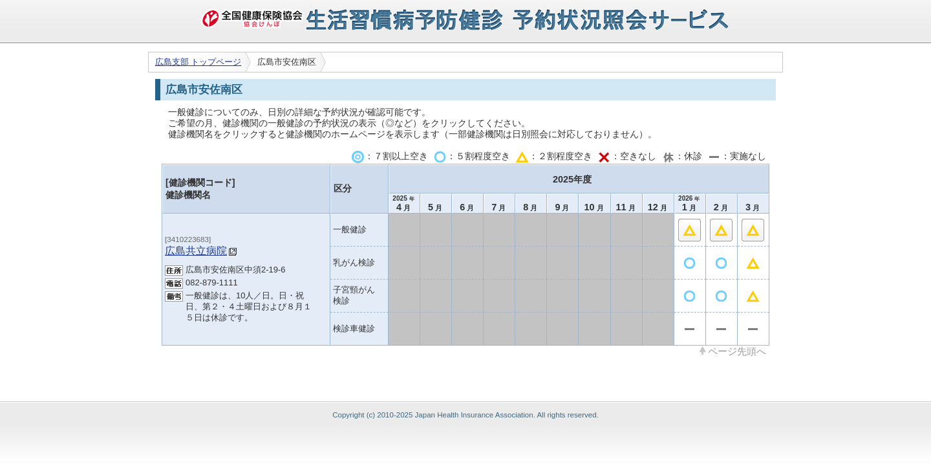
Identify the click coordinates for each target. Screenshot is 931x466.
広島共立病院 (196, 250)
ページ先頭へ (737, 350)
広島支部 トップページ (198, 62)
